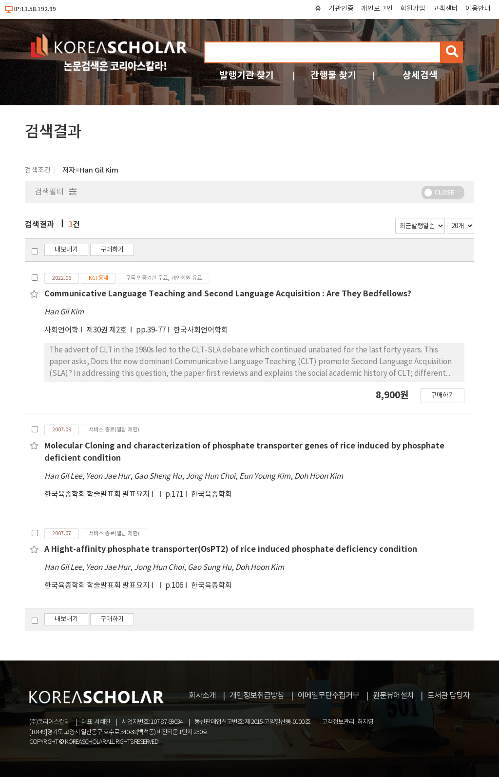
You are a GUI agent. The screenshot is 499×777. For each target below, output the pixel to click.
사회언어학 (61, 330)
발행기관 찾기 (246, 75)
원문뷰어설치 (393, 695)
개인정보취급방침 (257, 695)
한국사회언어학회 (200, 330)
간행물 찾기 (333, 75)
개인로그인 (377, 9)
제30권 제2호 (107, 330)
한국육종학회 (211, 494)
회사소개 (202, 695)
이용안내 (478, 9)
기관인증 (341, 9)
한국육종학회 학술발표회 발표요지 (97, 494)
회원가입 (412, 9)
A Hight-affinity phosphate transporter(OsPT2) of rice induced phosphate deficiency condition (230, 549)
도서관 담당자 (448, 695)
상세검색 (420, 75)
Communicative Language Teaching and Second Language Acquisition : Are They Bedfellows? (227, 294)
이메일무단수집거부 (328, 695)
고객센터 (445, 9)
